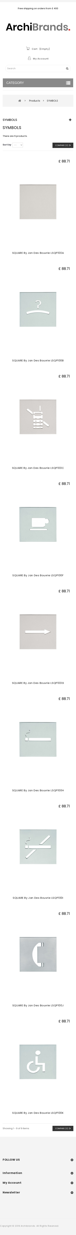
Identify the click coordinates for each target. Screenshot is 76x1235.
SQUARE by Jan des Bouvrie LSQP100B (38, 360)
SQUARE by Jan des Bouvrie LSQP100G (38, 683)
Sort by (7, 144)
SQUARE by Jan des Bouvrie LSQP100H (38, 790)
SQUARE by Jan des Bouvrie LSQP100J (38, 1005)
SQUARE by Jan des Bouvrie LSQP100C (38, 468)
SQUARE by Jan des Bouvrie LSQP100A (38, 253)
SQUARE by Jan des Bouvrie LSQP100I (38, 898)
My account (12, 1183)
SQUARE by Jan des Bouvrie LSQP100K (38, 1113)
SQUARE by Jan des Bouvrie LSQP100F (37, 575)
